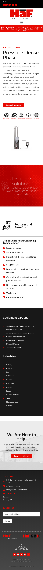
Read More (21, 30)
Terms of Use (16, 561)
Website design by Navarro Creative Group (21, 566)
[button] (21, 22)
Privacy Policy (27, 561)
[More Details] (21, 559)
